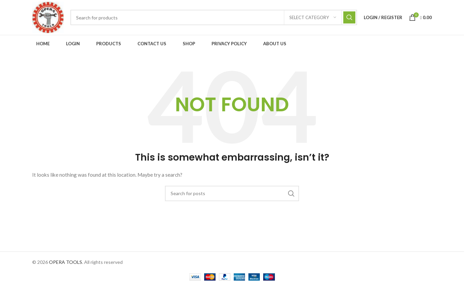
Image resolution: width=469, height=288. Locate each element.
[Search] (213, 17)
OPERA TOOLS (65, 262)
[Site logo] (48, 17)
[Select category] (313, 17)
